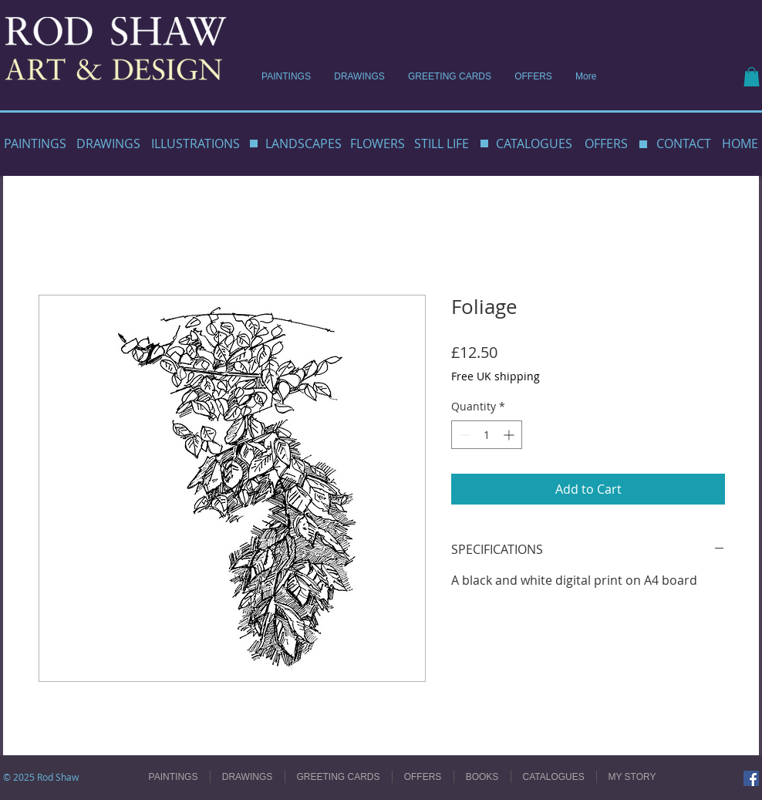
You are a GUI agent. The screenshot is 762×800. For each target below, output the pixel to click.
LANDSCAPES (303, 143)
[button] (751, 76)
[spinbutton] (487, 434)
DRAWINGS (108, 143)
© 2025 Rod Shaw (41, 777)
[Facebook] (751, 778)
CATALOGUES (534, 143)
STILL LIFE (441, 143)
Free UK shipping (495, 376)
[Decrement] (463, 434)
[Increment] (510, 434)
